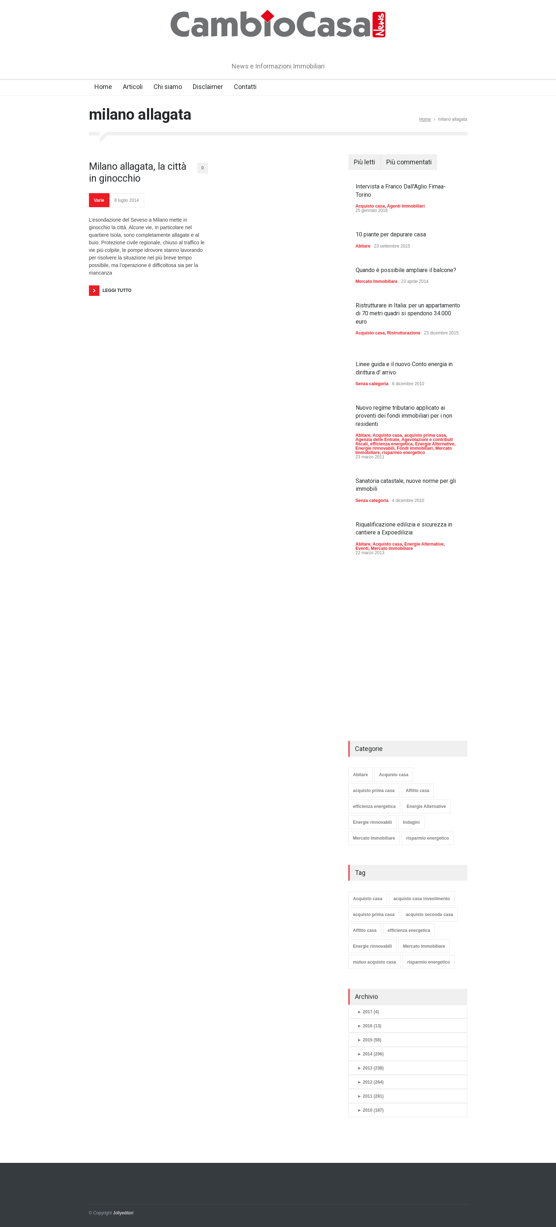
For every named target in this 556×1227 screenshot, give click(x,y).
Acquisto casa (370, 206)
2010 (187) (370, 1110)
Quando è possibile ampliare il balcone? (406, 270)
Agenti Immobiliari (406, 206)
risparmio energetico (403, 452)
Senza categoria (372, 383)
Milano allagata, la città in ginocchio (137, 172)
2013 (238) (370, 1068)
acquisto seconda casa (429, 914)
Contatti (245, 86)
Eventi (362, 548)
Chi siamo (168, 86)
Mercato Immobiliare (377, 281)
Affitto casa (417, 790)
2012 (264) (370, 1082)
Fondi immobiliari (415, 448)
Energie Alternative (434, 443)
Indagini (411, 822)
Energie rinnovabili (375, 448)
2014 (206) (370, 1054)
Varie (99, 200)
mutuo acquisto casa (374, 962)
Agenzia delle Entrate (377, 439)
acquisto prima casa (425, 435)
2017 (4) (368, 1011)
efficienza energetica (391, 443)
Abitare (363, 246)
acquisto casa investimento (421, 898)
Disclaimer (208, 86)
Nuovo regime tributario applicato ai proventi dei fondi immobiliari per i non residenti (404, 415)
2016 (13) (369, 1025)
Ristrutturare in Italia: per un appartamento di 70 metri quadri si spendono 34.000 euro (408, 313)
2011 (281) (370, 1096)
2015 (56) (369, 1039)
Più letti (364, 162)
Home (103, 86)
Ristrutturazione (404, 332)
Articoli (133, 86)
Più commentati (409, 162)
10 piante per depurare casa (391, 234)
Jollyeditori (123, 1212)
